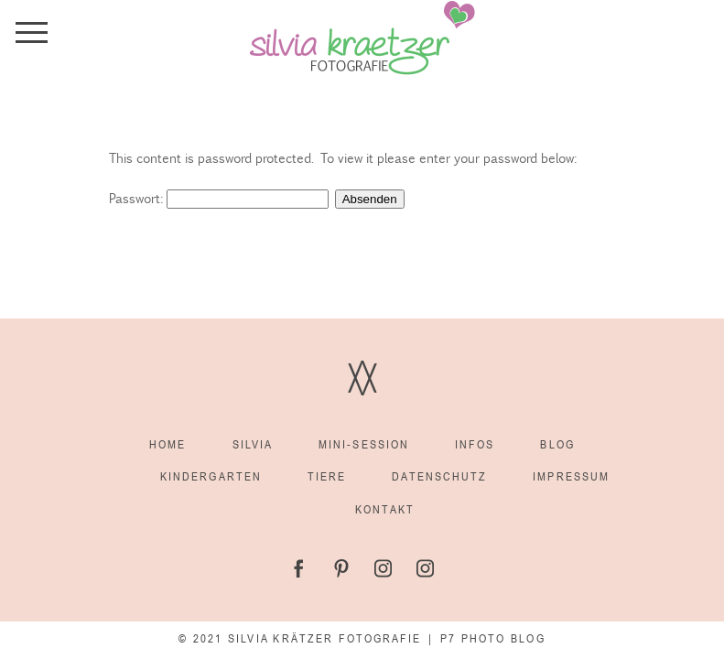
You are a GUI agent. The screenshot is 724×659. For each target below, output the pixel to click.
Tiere (327, 476)
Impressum (571, 476)
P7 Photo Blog (492, 638)
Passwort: (219, 197)
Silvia (252, 444)
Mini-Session (364, 444)
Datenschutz (439, 476)
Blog (557, 444)
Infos (474, 444)
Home (167, 444)
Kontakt (385, 509)
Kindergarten (211, 476)
